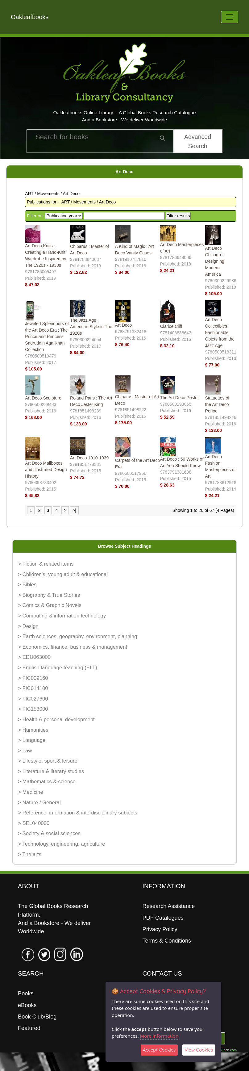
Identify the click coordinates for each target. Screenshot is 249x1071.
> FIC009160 (33, 678)
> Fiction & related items (45, 564)
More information (159, 1036)
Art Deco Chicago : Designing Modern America (214, 261)
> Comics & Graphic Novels (49, 605)
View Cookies (199, 1050)
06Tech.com (227, 1050)
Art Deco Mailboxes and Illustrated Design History (46, 470)
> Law (25, 751)
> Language (31, 740)
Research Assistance (169, 906)
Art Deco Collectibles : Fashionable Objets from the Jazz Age (220, 332)
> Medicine (30, 792)
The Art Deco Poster (179, 397)
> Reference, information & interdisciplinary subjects (77, 813)
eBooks (27, 1005)
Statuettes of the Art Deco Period (217, 404)
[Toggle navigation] (229, 17)
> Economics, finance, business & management (72, 647)
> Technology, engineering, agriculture (61, 844)
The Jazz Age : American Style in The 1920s (91, 327)
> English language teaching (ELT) (57, 668)
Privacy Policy (160, 929)
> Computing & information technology (62, 616)
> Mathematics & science (47, 781)
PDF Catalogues (163, 918)
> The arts (29, 854)
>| (74, 510)
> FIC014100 (33, 688)
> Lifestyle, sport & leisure (47, 761)
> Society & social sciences (49, 833)
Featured (29, 1028)
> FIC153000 (33, 709)
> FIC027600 (33, 699)
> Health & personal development (56, 719)
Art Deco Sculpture (43, 397)
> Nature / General (39, 802)
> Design (28, 626)
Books (26, 993)
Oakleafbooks (29, 17)
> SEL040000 (33, 823)
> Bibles (27, 585)
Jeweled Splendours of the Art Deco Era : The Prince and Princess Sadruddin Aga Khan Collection (47, 336)
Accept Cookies (159, 1050)
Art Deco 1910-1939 (89, 457)
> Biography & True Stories (49, 595)
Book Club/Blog (37, 1017)
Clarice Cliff (171, 326)
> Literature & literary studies (51, 771)
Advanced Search (197, 141)
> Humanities (33, 730)
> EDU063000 (34, 657)
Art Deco (123, 325)
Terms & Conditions (167, 941)
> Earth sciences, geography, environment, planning (77, 636)
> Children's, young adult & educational (63, 574)
